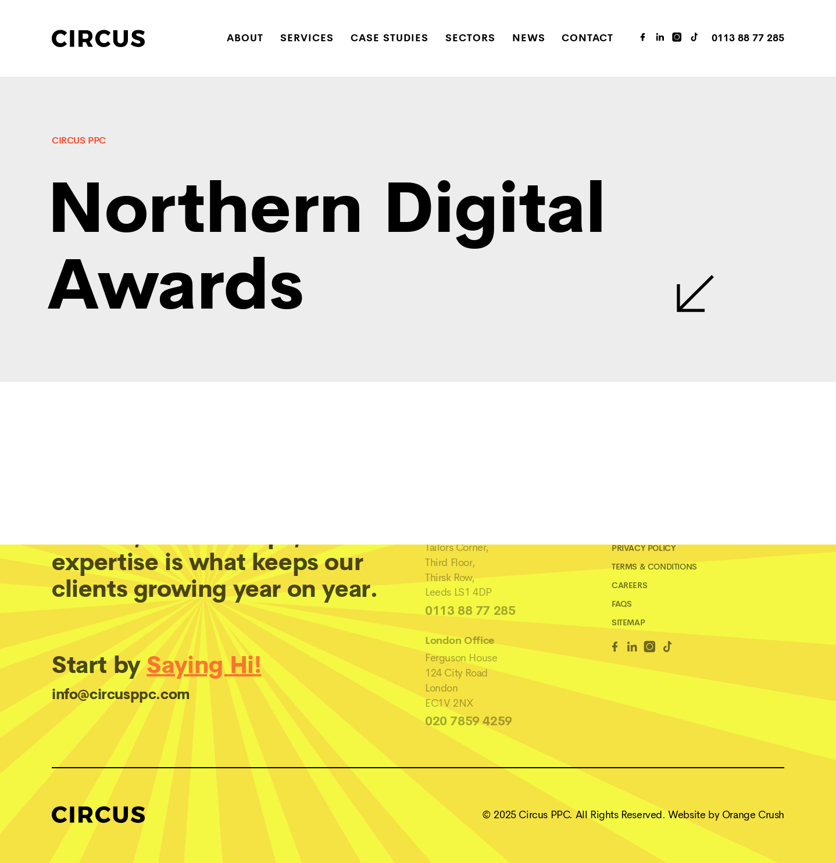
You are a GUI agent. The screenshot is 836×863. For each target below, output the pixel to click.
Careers (629, 585)
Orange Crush (753, 815)
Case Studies (389, 39)
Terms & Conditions (654, 566)
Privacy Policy (644, 548)
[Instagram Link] (677, 38)
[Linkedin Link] (632, 649)
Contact (587, 39)
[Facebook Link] (615, 649)
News (528, 39)
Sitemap (628, 622)
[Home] (125, 38)
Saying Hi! (204, 665)
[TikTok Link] (694, 38)
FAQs (621, 604)
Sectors (470, 39)
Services (307, 39)
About (245, 39)
